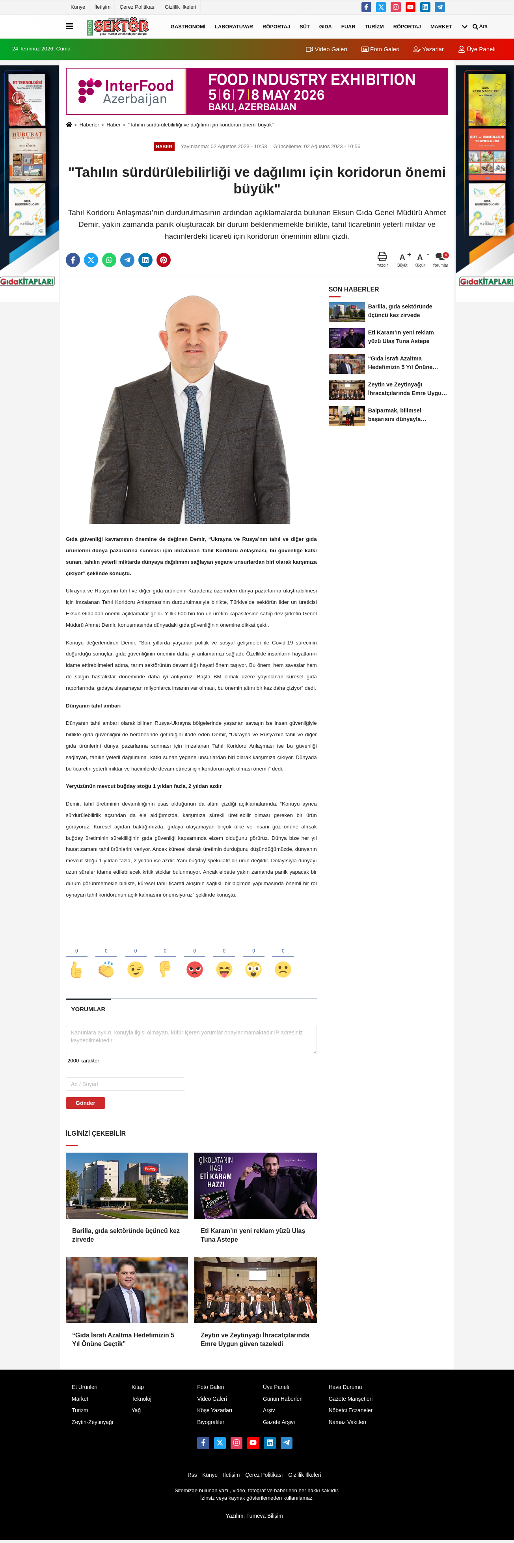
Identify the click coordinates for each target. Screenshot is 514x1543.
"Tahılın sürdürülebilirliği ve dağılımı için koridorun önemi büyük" (201, 125)
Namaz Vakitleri (347, 1425)
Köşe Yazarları (214, 1413)
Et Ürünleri (84, 1390)
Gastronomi (188, 26)
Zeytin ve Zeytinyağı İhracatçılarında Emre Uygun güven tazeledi (255, 1342)
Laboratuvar (234, 26)
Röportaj (276, 26)
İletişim (102, 7)
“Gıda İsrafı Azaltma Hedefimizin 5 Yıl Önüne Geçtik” (123, 1342)
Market (441, 26)
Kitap (138, 1390)
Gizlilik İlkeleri (180, 7)
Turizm (374, 26)
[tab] (88, 1011)
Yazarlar (428, 49)
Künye (78, 7)
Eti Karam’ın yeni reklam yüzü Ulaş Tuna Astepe (253, 1237)
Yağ (136, 1413)
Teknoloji (142, 1401)
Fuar (348, 26)
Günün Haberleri (283, 1401)
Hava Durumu (345, 1390)
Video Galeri (326, 49)
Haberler (89, 125)
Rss (192, 1477)
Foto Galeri (380, 49)
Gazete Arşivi (279, 1425)
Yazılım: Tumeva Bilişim (254, 1518)
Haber (113, 125)
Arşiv (269, 1413)
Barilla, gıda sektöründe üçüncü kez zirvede (126, 1237)
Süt (305, 26)
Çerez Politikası (137, 7)
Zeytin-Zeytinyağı (92, 1425)
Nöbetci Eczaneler (351, 1413)
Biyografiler (210, 1425)
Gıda (325, 26)
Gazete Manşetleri (351, 1401)
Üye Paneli (476, 49)
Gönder (85, 1105)
